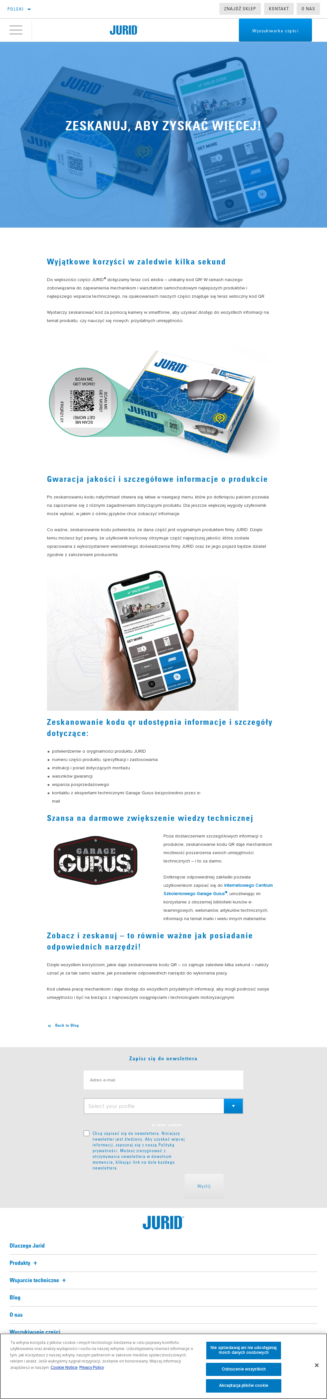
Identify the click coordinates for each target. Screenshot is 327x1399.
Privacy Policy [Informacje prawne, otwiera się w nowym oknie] (91, 1367)
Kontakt (279, 9)
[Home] (124, 30)
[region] (163, 1366)
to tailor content (167, 1125)
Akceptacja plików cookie (243, 1385)
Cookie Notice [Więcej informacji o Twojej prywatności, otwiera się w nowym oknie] (64, 1367)
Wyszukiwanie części (35, 1332)
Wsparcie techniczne (39, 1280)
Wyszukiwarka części (275, 31)
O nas (308, 9)
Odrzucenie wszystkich (244, 1369)
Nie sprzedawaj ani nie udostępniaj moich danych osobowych (243, 1350)
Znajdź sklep (240, 9)
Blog (15, 1298)
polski (15, 9)
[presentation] (132, 1186)
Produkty (24, 1263)
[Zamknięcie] (317, 1365)
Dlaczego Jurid (27, 1246)
